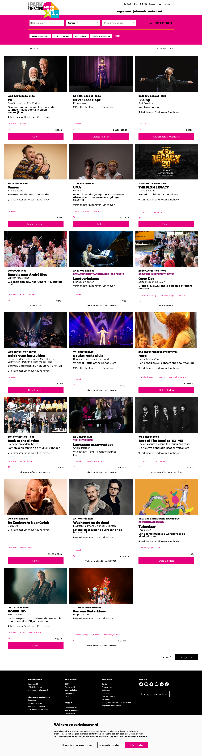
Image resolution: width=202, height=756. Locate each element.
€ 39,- (190, 465)
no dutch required (62, 36)
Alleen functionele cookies (77, 745)
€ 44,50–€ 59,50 (121, 127)
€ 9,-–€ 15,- (123, 465)
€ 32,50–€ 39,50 (56, 551)
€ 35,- (125, 298)
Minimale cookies (109, 745)
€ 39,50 (190, 127)
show (96, 208)
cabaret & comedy (148, 293)
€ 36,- (60, 215)
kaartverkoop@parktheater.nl (39, 706)
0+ (170, 545)
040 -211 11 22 (32, 703)
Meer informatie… (139, 736)
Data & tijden (35, 387)
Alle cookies (136, 745)
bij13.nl (67, 693)
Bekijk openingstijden (36, 713)
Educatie (105, 690)
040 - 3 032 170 (70, 711)
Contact (127, 4)
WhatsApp (43, 703)
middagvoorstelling (101, 36)
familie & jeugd (167, 293)
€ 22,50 (124, 215)
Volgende (186, 654)
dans (77, 208)
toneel (23, 121)
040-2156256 (69, 690)
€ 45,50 (124, 383)
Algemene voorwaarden (111, 703)
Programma (107, 684)
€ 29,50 (124, 554)
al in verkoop (81, 36)
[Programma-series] (119, 23)
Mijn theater (148, 4)
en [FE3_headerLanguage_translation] (135, 4)
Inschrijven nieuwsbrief (154, 691)
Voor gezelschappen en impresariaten (116, 700)
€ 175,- (60, 298)
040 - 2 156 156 (33, 687)
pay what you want (40, 36)
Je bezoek (106, 687)
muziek (12, 121)
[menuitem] (123, 11)
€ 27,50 (59, 127)
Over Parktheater (108, 693)
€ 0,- (61, 465)
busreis (32, 291)
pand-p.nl (68, 714)
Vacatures (106, 696)
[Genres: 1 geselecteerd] (83, 23)
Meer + (118, 36)
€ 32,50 (59, 636)
